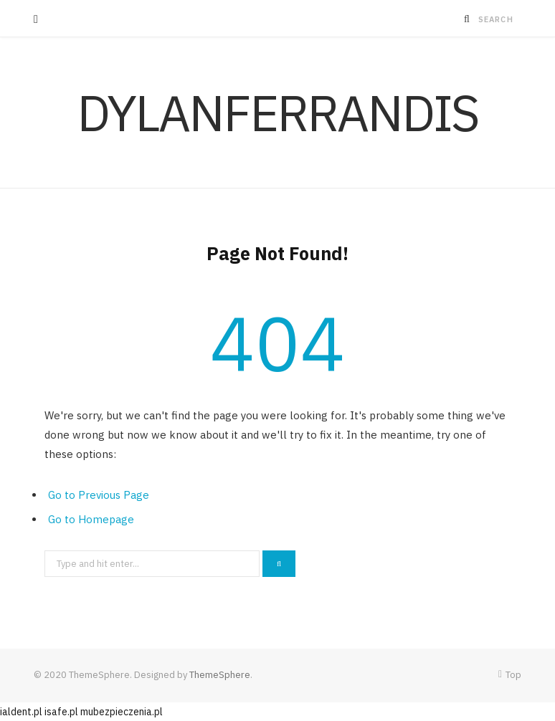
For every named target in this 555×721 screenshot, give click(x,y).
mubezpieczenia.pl (121, 711)
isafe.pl (61, 711)
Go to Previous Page (98, 495)
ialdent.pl (21, 711)
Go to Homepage (91, 519)
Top (509, 675)
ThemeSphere (219, 675)
